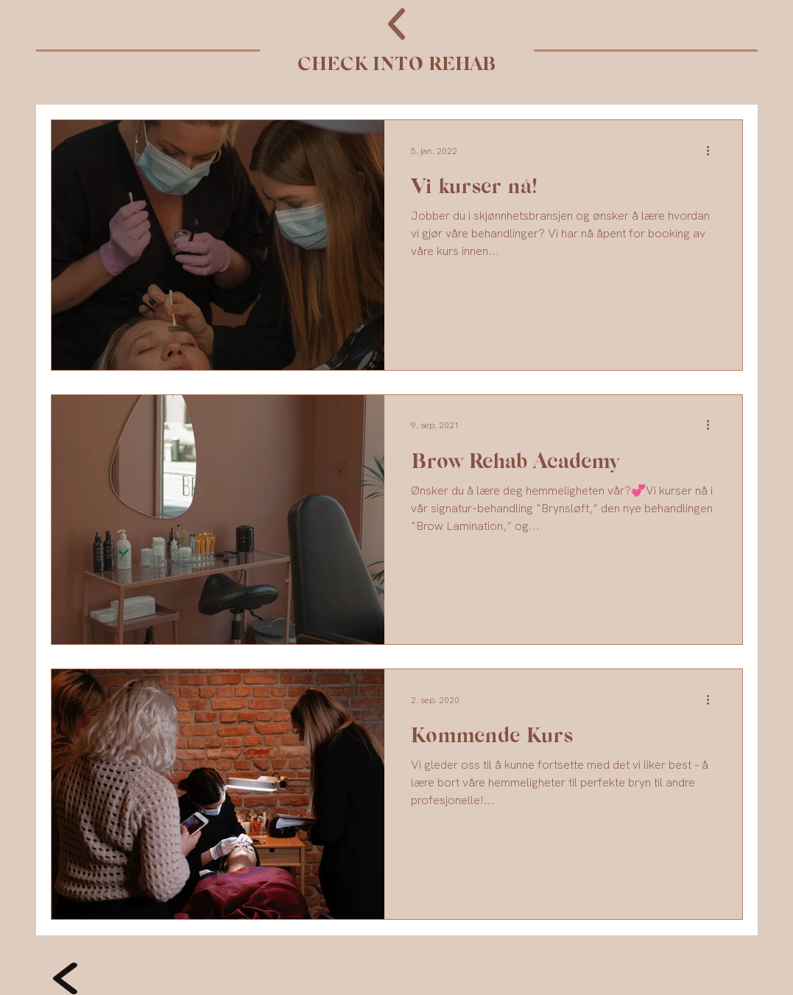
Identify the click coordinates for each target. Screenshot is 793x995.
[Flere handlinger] (713, 150)
